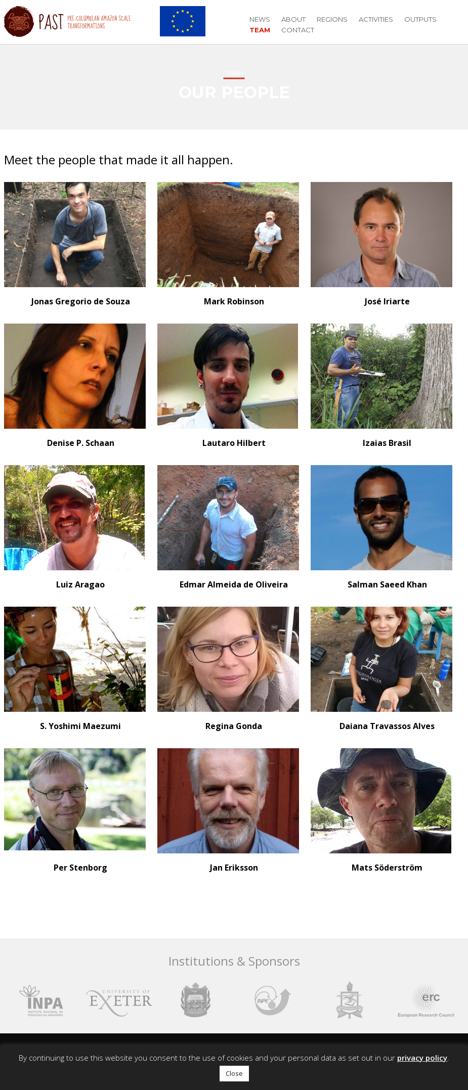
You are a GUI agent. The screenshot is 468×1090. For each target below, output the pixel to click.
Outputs (420, 19)
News (259, 19)
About (293, 19)
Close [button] (234, 1073)
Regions (332, 19)
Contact (297, 30)
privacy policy (422, 1058)
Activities (376, 19)
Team (259, 30)
